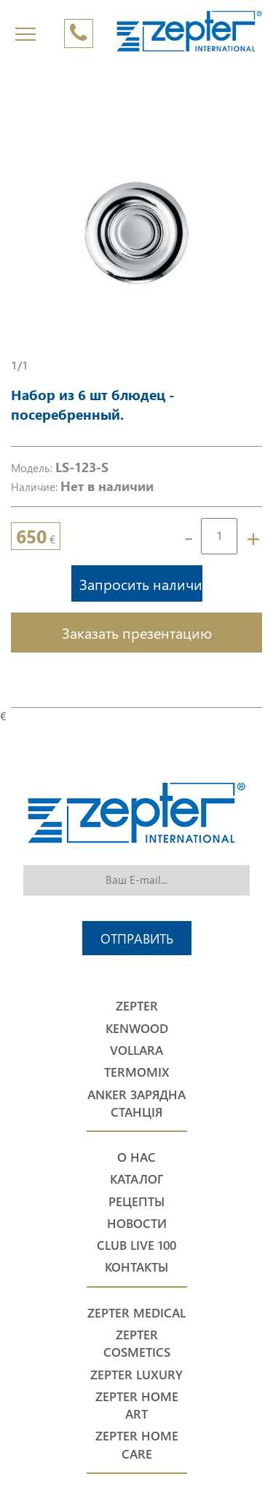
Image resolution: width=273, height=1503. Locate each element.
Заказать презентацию (137, 632)
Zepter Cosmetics (136, 1343)
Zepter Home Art (136, 1405)
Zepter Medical (136, 1312)
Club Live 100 (136, 1245)
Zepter (137, 1005)
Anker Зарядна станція (136, 1103)
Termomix (137, 1072)
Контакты (136, 1267)
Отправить (136, 938)
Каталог (136, 1179)
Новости (137, 1223)
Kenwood (137, 1028)
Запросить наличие (140, 583)
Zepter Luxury (136, 1374)
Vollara (136, 1050)
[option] (136, 231)
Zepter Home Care (136, 1444)
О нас (136, 1157)
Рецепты (136, 1201)
